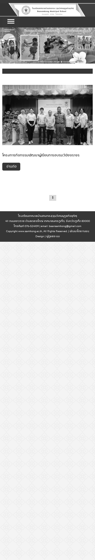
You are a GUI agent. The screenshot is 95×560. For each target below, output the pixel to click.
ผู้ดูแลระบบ (53, 236)
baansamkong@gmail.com (65, 226)
